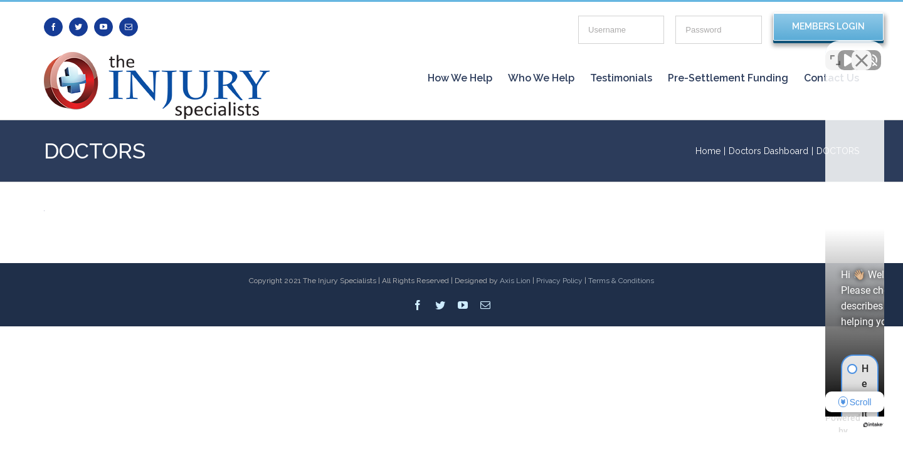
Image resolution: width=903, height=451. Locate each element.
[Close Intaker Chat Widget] (862, 51)
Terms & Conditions (621, 280)
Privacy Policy (559, 280)
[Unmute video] (681, 51)
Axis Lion (515, 280)
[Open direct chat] (835, 51)
